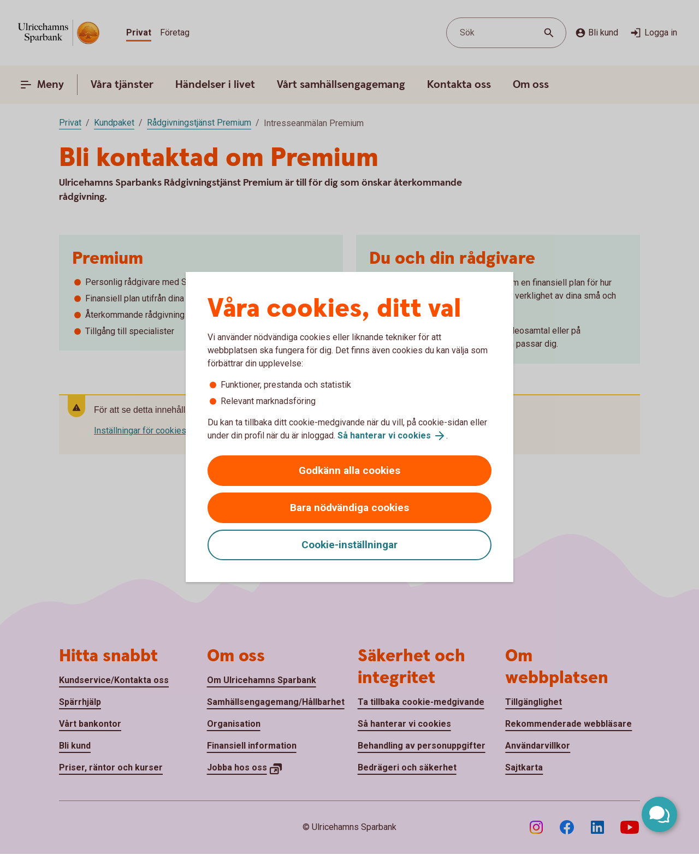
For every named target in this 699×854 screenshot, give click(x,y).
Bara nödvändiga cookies (349, 507)
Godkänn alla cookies (349, 470)
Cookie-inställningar (349, 544)
